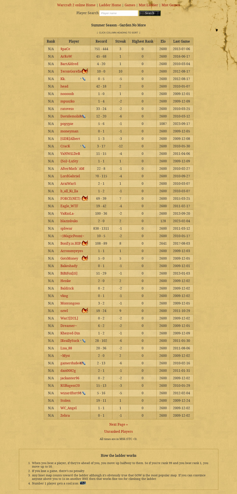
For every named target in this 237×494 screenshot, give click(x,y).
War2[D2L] (69, 318)
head (64, 86)
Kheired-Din (70, 333)
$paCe (65, 49)
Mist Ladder (148, 5)
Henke (65, 281)
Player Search (87, 13)
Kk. (63, 79)
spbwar (66, 228)
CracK (65, 146)
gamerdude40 (71, 363)
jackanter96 (69, 378)
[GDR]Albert (70, 139)
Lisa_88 (66, 348)
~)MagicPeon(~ (72, 236)
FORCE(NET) (70, 199)
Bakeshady (68, 266)
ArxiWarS (68, 184)
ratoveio (67, 109)
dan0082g (68, 371)
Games (130, 5)
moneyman (69, 131)
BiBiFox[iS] (68, 273)
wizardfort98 (70, 393)
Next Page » (118, 424)
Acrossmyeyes (71, 251)
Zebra (65, 416)
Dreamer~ (68, 326)
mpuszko (67, 101)
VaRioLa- (67, 214)
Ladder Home (110, 5)
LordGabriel (70, 176)
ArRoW (66, 56)
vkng (64, 296)
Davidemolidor (72, 116)
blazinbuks (69, 221)
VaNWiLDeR (70, 154)
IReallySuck (69, 341)
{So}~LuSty (69, 161)
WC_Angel (68, 408)
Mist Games (171, 5)
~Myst (65, 356)
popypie (66, 124)
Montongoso (70, 303)
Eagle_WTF (69, 206)
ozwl (64, 311)
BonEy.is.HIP (70, 243)
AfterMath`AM (72, 169)
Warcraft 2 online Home (76, 5)
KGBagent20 (70, 386)
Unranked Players (118, 432)
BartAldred (69, 64)
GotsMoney (69, 258)
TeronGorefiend (73, 71)
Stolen (65, 401)
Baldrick (67, 288)
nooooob (67, 94)
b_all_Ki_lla (69, 191)
